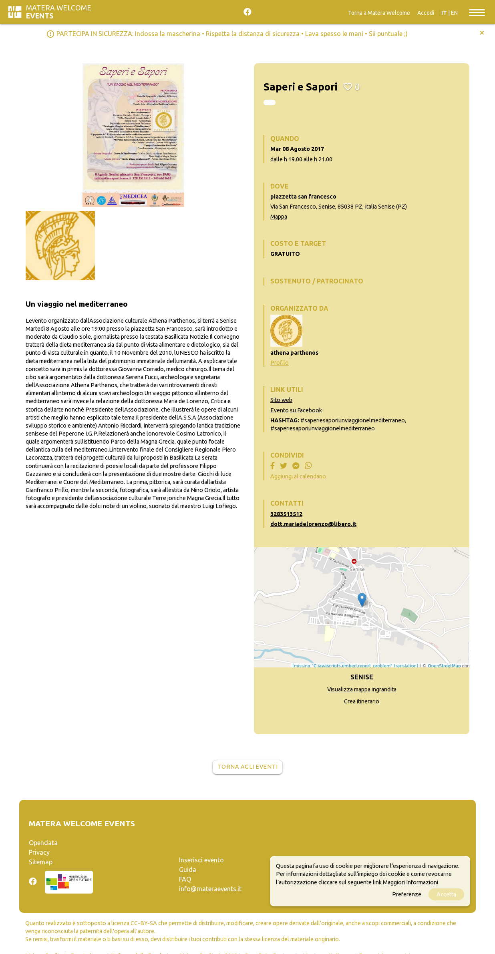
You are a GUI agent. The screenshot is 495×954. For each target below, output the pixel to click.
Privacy (39, 852)
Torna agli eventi (247, 766)
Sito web (281, 400)
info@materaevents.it (210, 888)
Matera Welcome (58, 12)
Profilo (279, 363)
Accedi (425, 13)
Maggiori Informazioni (410, 882)
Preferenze (406, 894)
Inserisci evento (201, 860)
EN (454, 13)
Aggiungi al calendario (298, 476)
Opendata (43, 842)
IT (444, 13)
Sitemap (40, 862)
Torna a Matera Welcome (379, 13)
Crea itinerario (361, 701)
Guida (187, 869)
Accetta (446, 894)
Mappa (278, 216)
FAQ (185, 879)
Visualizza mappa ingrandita (361, 689)
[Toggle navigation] (477, 12)
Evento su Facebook (296, 410)
